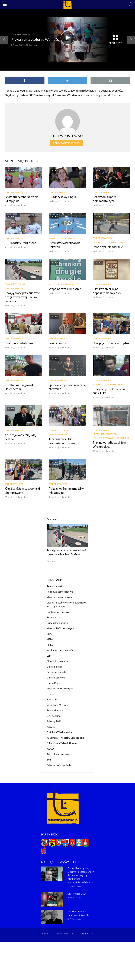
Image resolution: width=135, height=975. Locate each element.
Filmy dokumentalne (57, 658)
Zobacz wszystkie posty (66, 143)
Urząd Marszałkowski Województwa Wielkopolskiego (111, 434)
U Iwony (51, 691)
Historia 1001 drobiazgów (61, 625)
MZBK (50, 636)
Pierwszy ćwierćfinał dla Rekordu (63, 244)
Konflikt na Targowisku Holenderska (19, 386)
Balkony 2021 (54, 718)
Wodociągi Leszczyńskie (60, 647)
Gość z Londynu (58, 342)
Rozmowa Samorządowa (60, 588)
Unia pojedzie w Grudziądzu (109, 342)
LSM (49, 652)
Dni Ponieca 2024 (77, 890)
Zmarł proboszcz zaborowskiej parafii (78, 910)
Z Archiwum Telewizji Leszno (109, 242)
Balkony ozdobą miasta (59, 762)
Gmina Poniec (54, 680)
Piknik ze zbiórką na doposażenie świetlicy (106, 290)
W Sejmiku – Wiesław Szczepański (65, 734)
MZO (51, 284)
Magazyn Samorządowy (59, 594)
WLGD (50, 745)
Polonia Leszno (55, 707)
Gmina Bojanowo (56, 674)
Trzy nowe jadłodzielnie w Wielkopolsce (108, 443)
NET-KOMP (87, 931)
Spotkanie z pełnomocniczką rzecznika (66, 386)
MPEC (50, 641)
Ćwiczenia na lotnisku (18, 342)
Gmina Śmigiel (54, 663)
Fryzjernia (52, 696)
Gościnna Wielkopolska (59, 729)
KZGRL (51, 723)
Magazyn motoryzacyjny (60, 685)
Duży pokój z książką (57, 619)
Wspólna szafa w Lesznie (64, 288)
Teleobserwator (20, 34)
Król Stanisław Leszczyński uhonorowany (21, 489)
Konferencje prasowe (58, 609)
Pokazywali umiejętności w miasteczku (65, 489)
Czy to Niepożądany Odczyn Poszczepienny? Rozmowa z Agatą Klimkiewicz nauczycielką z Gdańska (81, 872)
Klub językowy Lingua (62, 196)
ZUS (49, 756)
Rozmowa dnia (54, 614)
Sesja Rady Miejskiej (57, 702)
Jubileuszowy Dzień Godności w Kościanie (67, 439)
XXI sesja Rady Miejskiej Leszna (19, 435)
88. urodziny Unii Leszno (19, 242)
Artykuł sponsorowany (59, 751)
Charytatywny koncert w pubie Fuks (111, 390)
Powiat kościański (15, 283)
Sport (52, 238)
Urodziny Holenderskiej (107, 246)
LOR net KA (53, 712)
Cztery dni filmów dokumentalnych (103, 198)
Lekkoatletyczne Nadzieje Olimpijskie (20, 198)
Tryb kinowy (115, 39)
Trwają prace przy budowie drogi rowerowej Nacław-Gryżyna (21, 296)
